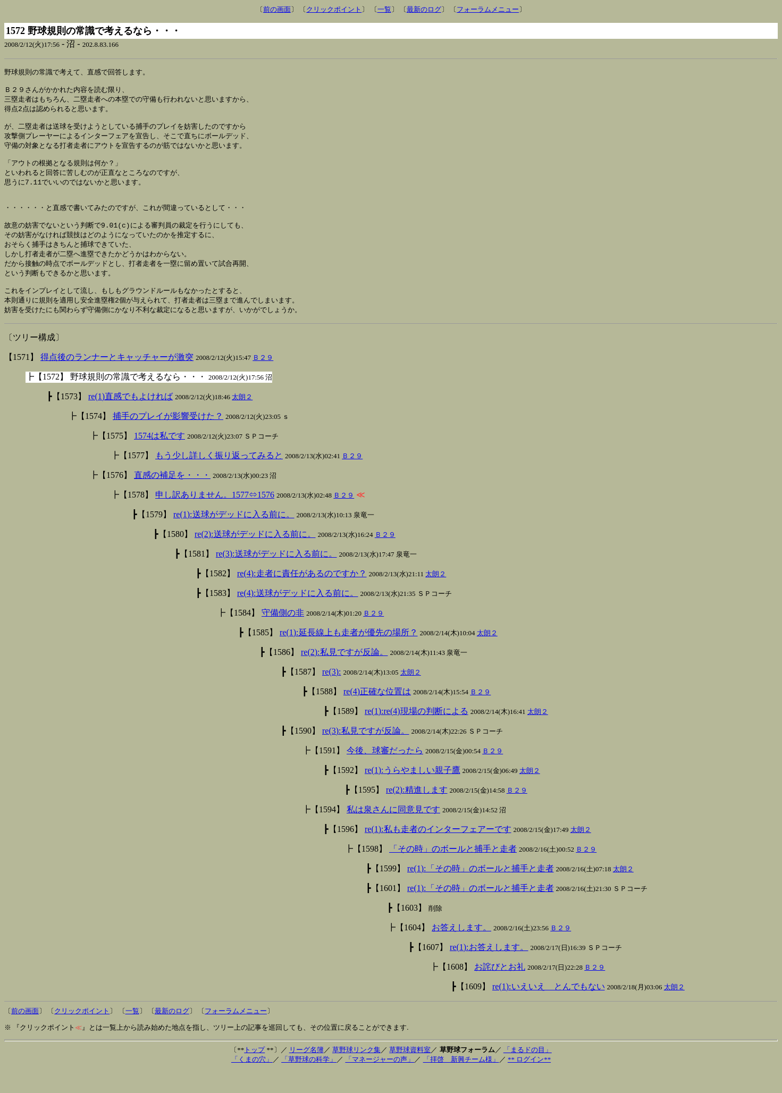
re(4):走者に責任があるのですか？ (302, 595)
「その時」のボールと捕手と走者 (453, 870)
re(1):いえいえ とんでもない (548, 1008)
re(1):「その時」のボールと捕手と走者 (480, 890)
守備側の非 (283, 634)
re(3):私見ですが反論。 (365, 752)
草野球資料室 (410, 1071)
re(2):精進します (417, 811)
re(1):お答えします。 (489, 968)
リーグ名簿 (306, 1071)
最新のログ (424, 9)
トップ (254, 1071)
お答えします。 (461, 949)
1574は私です (159, 457)
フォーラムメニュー (488, 9)
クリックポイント (333, 9)
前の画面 (277, 9)
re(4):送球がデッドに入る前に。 (297, 614)
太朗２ (242, 419)
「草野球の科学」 (309, 1081)
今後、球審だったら (385, 772)
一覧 (384, 9)
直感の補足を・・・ (172, 496)
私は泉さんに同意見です (393, 831)
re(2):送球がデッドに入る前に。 (255, 555)
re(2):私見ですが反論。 (344, 673)
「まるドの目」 (527, 1071)
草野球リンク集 (356, 1071)
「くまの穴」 (252, 1081)
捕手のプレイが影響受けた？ (168, 437)
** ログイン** (529, 1081)
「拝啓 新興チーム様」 (461, 1081)
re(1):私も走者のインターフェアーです (438, 850)
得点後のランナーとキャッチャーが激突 (117, 378)
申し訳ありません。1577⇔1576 (214, 516)
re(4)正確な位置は (377, 713)
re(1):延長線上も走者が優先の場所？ (349, 654)
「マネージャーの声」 (379, 1081)
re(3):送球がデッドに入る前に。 (276, 575)
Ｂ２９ (263, 379)
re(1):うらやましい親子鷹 (412, 791)
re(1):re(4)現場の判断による (416, 732)
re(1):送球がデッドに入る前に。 (234, 536)
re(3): (331, 693)
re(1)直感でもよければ (130, 418)
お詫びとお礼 (499, 988)
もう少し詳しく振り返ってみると (219, 477)
